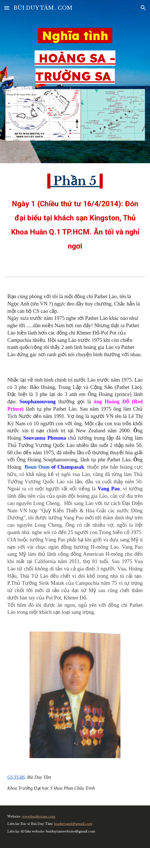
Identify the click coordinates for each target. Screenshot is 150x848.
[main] (75, 56)
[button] (7, 8)
